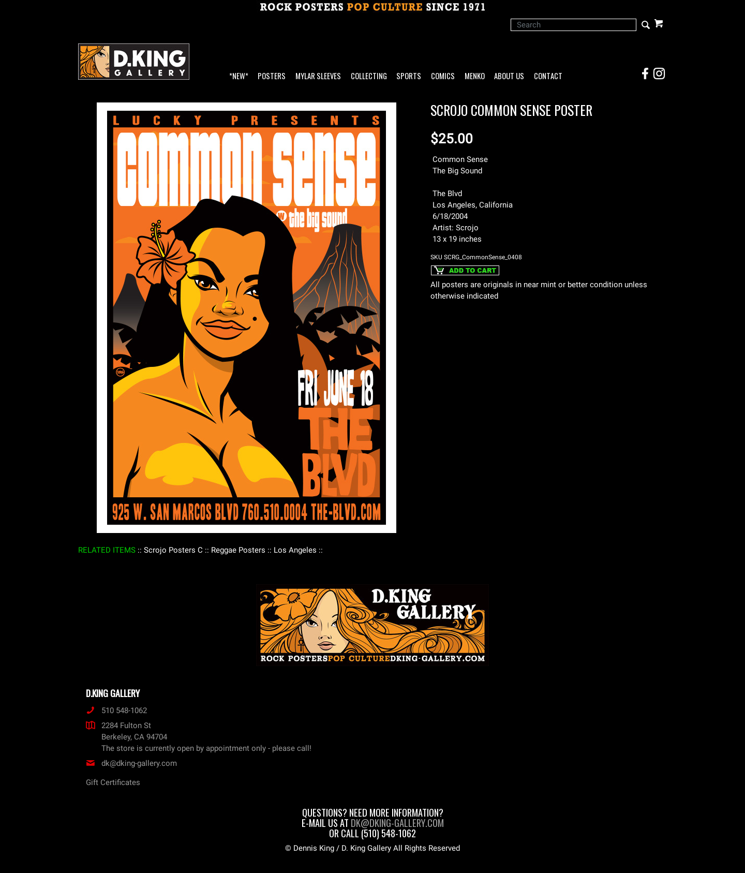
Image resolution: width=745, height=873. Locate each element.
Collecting (369, 76)
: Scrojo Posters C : (173, 550)
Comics (443, 76)
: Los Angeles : (295, 550)
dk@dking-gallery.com (131, 763)
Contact (548, 76)
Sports (408, 76)
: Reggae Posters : (238, 550)
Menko (475, 76)
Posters (272, 76)
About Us (509, 76)
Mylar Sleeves (318, 76)
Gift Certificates (113, 782)
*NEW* (238, 76)
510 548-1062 (116, 710)
